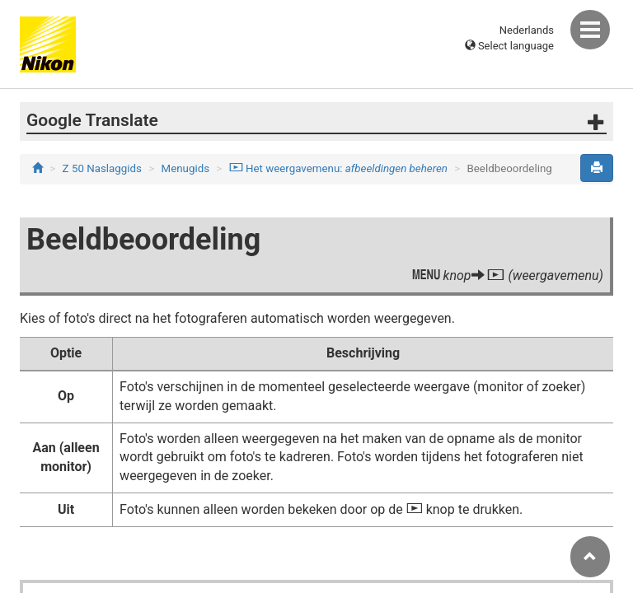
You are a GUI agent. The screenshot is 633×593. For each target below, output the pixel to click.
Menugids (186, 168)
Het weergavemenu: (338, 168)
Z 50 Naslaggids (102, 168)
